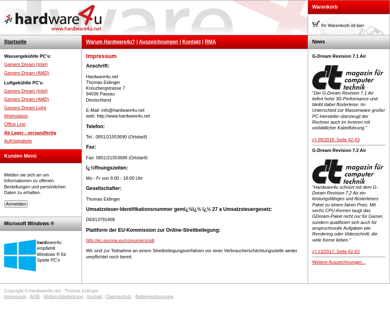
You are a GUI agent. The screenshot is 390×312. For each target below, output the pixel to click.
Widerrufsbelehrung (63, 296)
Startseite (15, 42)
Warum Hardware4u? (110, 42)
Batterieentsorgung (154, 296)
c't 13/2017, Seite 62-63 (336, 251)
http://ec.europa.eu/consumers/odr (120, 240)
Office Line (14, 124)
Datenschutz (118, 296)
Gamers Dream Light (25, 107)
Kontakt (191, 42)
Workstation (16, 115)
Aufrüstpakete (18, 140)
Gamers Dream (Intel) (26, 64)
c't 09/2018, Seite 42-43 (336, 139)
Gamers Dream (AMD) (26, 72)
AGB (35, 296)
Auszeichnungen (158, 42)
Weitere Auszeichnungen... (339, 262)
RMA (210, 42)
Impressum (15, 296)
